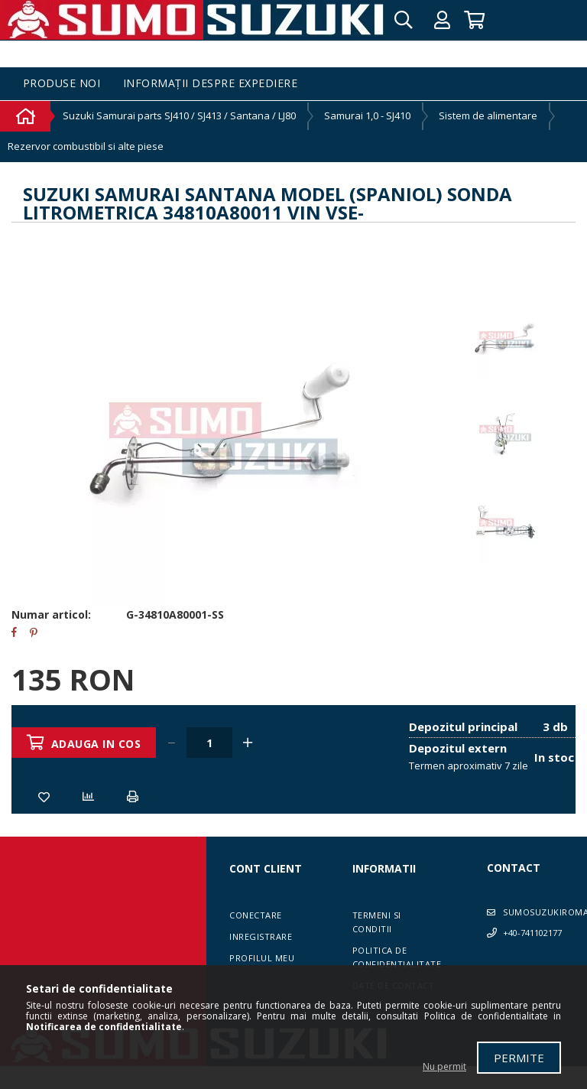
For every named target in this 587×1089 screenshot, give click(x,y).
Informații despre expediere (210, 83)
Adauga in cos (96, 743)
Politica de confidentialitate (397, 957)
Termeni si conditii (376, 922)
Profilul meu (261, 958)
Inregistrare (260, 936)
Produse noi (62, 83)
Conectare (255, 915)
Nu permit (444, 1066)
